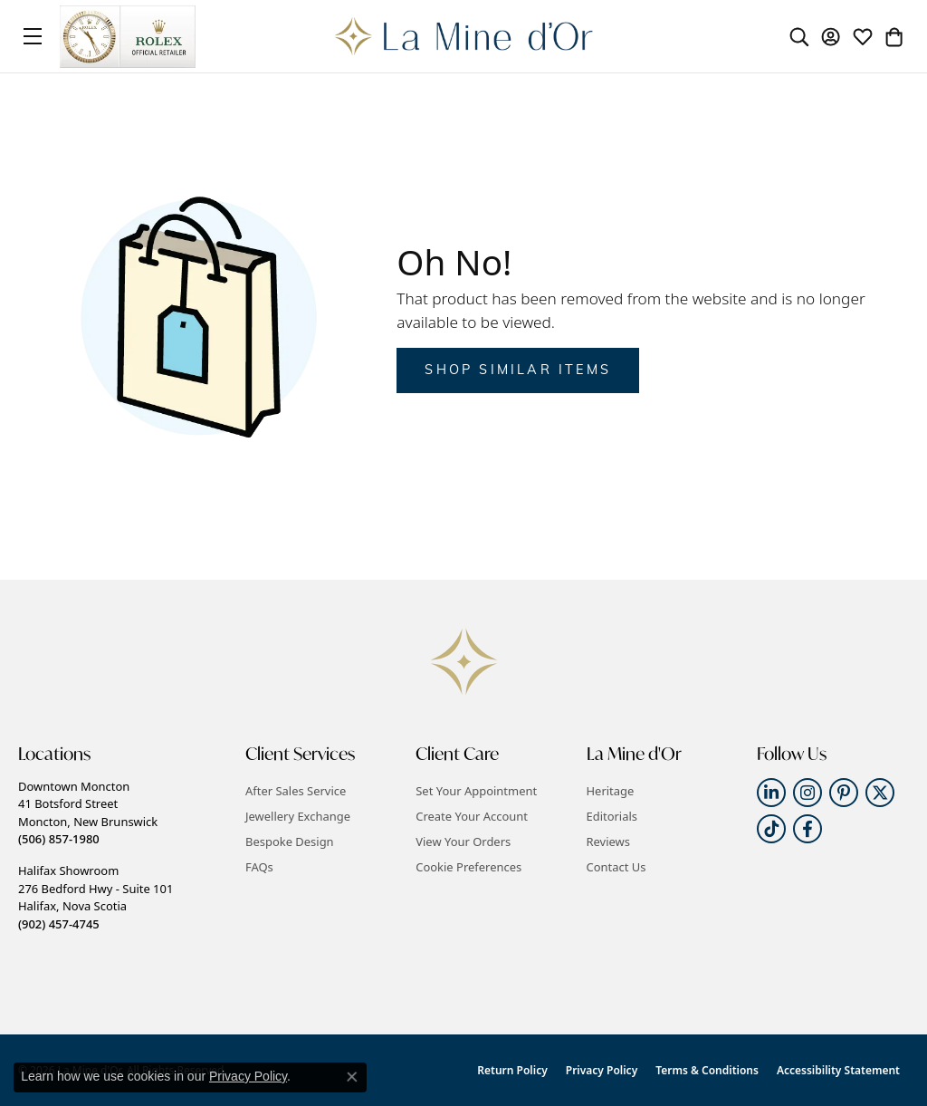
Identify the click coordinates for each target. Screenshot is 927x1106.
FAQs (259, 867)
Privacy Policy (601, 1070)
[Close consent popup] (352, 1077)
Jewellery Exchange (297, 816)
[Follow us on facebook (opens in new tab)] (807, 828)
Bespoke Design (289, 841)
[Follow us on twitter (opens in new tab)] (879, 792)
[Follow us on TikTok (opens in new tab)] (771, 828)
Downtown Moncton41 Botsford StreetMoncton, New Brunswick (88, 812)
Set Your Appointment (476, 791)
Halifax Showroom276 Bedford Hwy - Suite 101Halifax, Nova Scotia (95, 896)
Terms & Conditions (707, 1070)
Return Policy (512, 1070)
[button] (799, 36)
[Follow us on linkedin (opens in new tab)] (771, 792)
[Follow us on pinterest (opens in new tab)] (843, 792)
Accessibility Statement (838, 1070)
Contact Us (616, 867)
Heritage (611, 791)
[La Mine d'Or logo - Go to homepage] (464, 36)
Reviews (608, 841)
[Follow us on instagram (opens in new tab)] (807, 792)
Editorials (612, 816)
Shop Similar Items (518, 371)
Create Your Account (472, 816)
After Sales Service (295, 791)
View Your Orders (463, 841)
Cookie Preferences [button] (468, 867)
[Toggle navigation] (32, 36)
